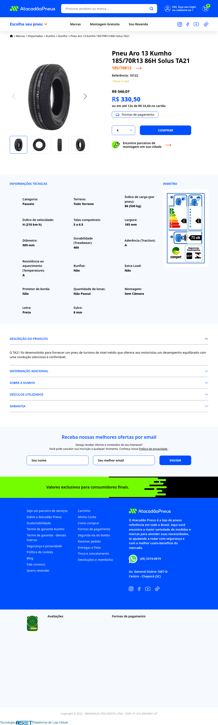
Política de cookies (40, 552)
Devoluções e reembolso (95, 560)
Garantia (18, 406)
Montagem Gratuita (105, 24)
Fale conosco (36, 564)
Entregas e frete (89, 548)
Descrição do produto (29, 339)
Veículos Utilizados (26, 394)
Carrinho (84, 511)
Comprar (165, 130)
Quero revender (38, 570)
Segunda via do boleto (94, 535)
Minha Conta (87, 517)
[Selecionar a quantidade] (123, 130)
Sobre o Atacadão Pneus (44, 517)
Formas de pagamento (94, 529)
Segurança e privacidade (44, 546)
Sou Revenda (138, 24)
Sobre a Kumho (22, 383)
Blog (30, 558)
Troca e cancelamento (93, 553)
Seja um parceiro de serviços (47, 511)
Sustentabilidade (39, 523)
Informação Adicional (29, 371)
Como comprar (88, 523)
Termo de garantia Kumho (45, 529)
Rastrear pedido (89, 541)
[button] (85, 96)
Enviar (175, 460)
